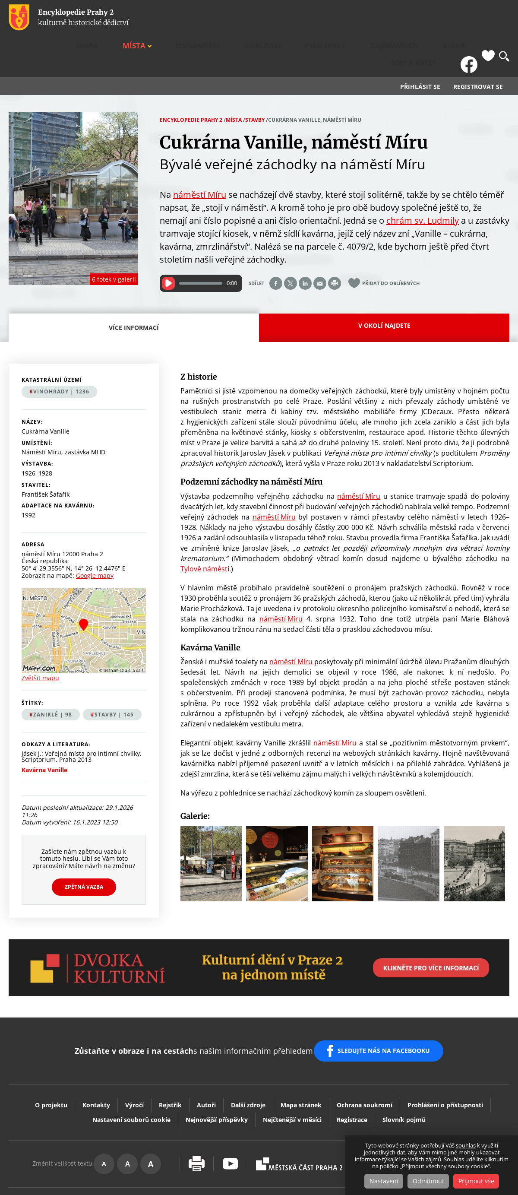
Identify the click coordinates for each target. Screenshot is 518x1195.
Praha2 (299, 1110)
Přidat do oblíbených (391, 242)
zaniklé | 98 (52, 673)
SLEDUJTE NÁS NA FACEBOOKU (387, 1003)
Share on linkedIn (305, 241)
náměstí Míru (199, 153)
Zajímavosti (365, 18)
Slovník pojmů (404, 1066)
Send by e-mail (319, 241)
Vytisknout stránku (197, 1111)
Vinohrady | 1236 (61, 350)
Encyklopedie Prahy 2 (191, 78)
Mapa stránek (301, 1052)
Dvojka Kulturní (390, 1110)
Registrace (352, 1066)
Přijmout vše (480, 1181)
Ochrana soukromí (364, 1052)
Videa (402, 18)
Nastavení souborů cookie (131, 1066)
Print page (334, 241)
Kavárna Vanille (44, 729)
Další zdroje (248, 1052)
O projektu (51, 1052)
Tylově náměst (203, 527)
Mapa (168, 18)
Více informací (136, 291)
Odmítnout (428, 1181)
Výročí (134, 1052)
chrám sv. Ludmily (422, 179)
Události (278, 18)
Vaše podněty (470, 1110)
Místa (195, 18)
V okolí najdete (384, 284)
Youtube (230, 1111)
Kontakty (96, 1052)
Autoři (206, 1052)
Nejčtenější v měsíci (292, 1066)
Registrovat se (478, 46)
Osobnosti (237, 18)
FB (471, 17)
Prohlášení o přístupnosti (445, 1052)
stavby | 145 (114, 673)
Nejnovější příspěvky (217, 1066)
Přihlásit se (420, 46)
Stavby (255, 78)
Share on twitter (290, 241)
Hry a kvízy (439, 18)
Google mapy (95, 534)
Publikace (319, 18)
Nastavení (380, 1181)
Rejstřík (170, 1052)
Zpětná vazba (84, 845)
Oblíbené (488, 17)
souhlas (466, 1146)
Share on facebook (275, 241)
